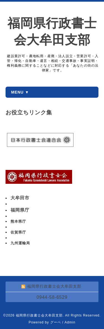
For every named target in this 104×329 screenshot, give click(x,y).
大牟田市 (20, 197)
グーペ (55, 322)
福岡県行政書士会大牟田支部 (39, 315)
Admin (70, 322)
